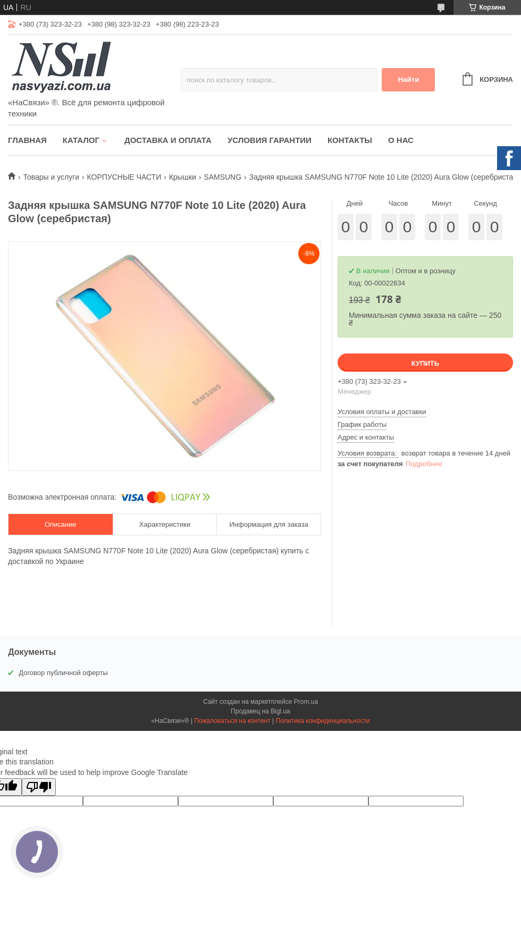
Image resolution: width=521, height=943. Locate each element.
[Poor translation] (39, 787)
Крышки (182, 177)
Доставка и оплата (168, 140)
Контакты (349, 140)
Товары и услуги (51, 177)
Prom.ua (306, 701)
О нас (401, 140)
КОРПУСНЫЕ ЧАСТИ (124, 177)
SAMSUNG (222, 177)
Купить (425, 363)
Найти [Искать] (408, 79)
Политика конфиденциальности (323, 721)
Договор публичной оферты (63, 673)
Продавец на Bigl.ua (260, 711)
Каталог (81, 140)
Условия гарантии (270, 140)
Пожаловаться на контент (232, 721)
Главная (27, 140)
